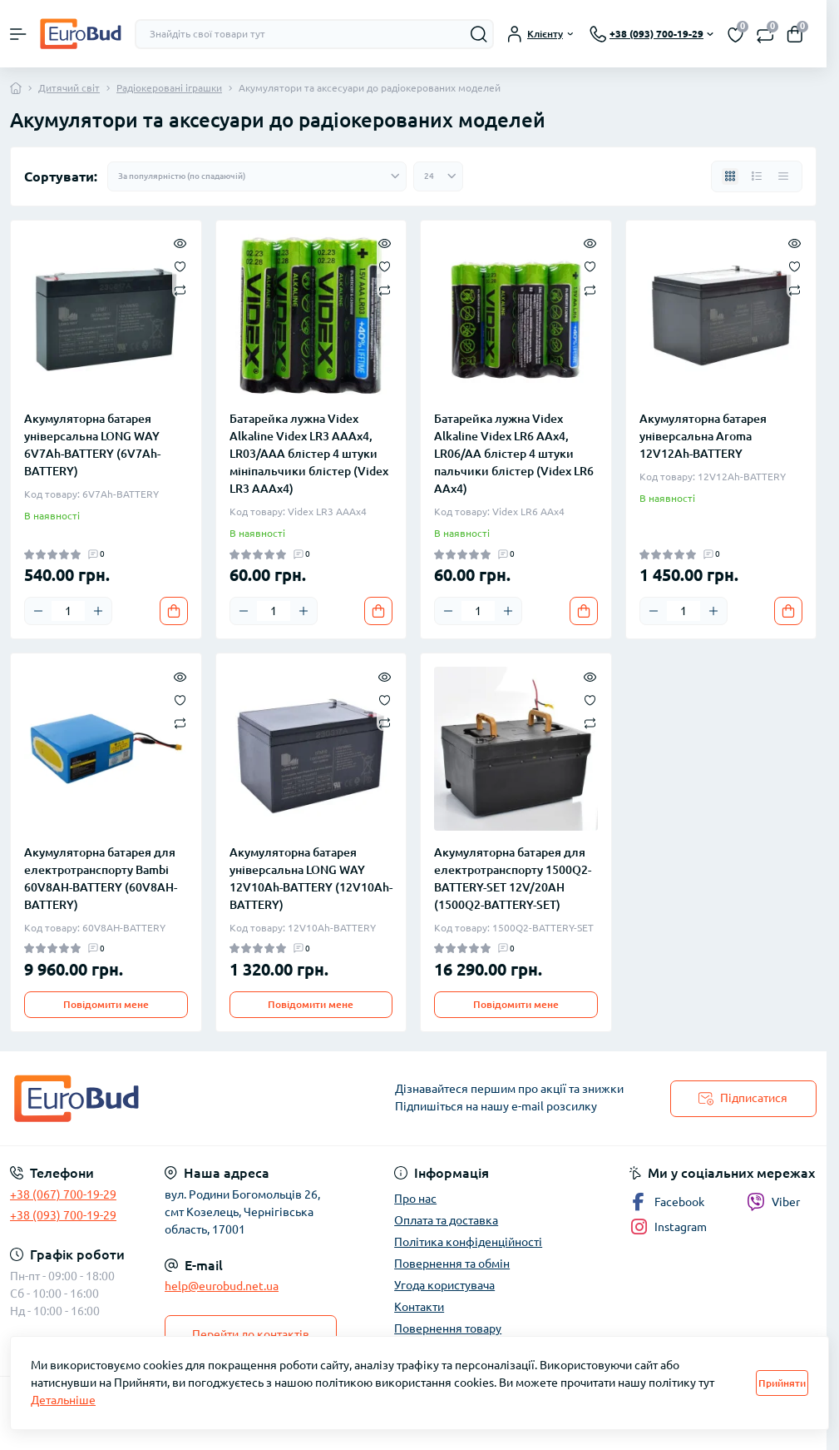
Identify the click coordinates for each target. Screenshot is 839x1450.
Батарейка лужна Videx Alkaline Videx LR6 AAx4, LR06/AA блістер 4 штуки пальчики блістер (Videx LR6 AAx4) (514, 453)
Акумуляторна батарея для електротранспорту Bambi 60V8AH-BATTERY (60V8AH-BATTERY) (100, 878)
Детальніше (63, 1400)
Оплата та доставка (446, 1220)
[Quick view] (180, 242)
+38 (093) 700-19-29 (63, 1215)
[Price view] (783, 176)
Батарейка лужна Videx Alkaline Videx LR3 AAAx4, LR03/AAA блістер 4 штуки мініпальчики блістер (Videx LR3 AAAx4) (308, 453)
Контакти (419, 1306)
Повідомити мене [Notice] (106, 1004)
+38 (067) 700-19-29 (63, 1194)
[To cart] (174, 611)
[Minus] (38, 611)
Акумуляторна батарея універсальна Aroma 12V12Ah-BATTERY (703, 436)
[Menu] (18, 34)
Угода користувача (444, 1285)
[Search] (479, 34)
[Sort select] (257, 176)
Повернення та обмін (452, 1263)
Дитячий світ (69, 87)
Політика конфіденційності (468, 1242)
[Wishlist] (180, 265)
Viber (773, 1202)
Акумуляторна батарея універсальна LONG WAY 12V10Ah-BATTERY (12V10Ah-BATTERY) (310, 878)
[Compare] (180, 289)
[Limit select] (438, 176)
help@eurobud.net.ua (222, 1286)
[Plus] (98, 611)
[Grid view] (730, 176)
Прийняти (782, 1383)
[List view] (756, 176)
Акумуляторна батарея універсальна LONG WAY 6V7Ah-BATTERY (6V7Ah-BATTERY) (92, 445)
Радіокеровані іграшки (169, 87)
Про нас (415, 1198)
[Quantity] (68, 611)
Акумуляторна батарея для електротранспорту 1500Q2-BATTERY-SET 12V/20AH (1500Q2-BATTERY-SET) (512, 878)
